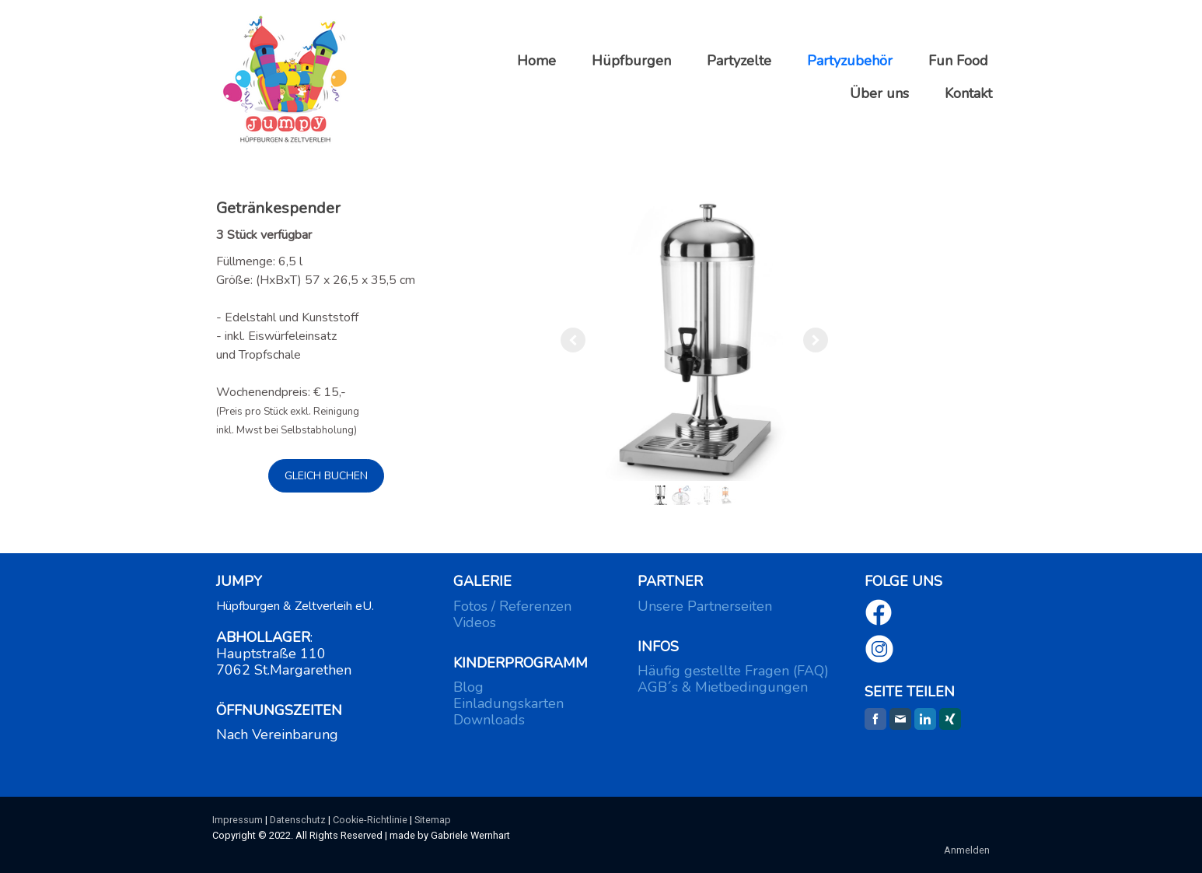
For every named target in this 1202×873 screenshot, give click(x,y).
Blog (468, 687)
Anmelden (967, 850)
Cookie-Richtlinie (370, 820)
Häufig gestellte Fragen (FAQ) (733, 670)
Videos (474, 622)
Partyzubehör (850, 60)
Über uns (879, 93)
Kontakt (968, 93)
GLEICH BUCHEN (326, 475)
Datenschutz (298, 820)
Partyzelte (739, 60)
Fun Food (958, 60)
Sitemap (432, 820)
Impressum (237, 820)
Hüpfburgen (631, 60)
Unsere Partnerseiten (705, 606)
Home (536, 60)
